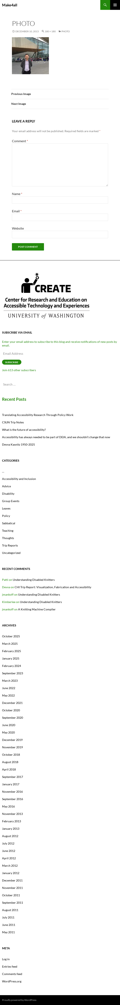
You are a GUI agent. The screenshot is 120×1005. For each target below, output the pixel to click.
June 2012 (8, 851)
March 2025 (10, 643)
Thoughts (8, 538)
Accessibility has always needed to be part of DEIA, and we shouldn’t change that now (56, 437)
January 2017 (10, 784)
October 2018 (11, 754)
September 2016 (12, 799)
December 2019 (12, 740)
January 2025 (10, 658)
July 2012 (8, 843)
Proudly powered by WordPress (19, 1000)
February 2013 (11, 821)
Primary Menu (115, 5)
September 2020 (12, 717)
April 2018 (9, 769)
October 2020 (11, 710)
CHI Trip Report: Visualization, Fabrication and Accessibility (53, 587)
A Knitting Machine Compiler (37, 609)
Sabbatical (8, 523)
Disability (8, 493)
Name (17, 194)
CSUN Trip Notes (13, 422)
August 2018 (10, 762)
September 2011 (12, 902)
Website (18, 228)
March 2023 (10, 680)
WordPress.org (11, 981)
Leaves (6, 508)
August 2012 (10, 836)
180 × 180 (50, 31)
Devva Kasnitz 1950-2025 (18, 444)
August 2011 (10, 910)
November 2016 (12, 791)
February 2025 (11, 651)
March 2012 (10, 865)
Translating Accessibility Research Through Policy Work (37, 415)
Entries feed (9, 966)
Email (17, 211)
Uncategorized (11, 552)
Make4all (9, 5)
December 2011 (12, 880)
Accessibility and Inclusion (19, 479)
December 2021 (12, 703)
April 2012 (9, 858)
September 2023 (12, 673)
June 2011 (8, 924)
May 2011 (8, 932)
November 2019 (12, 747)
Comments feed (12, 974)
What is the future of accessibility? (24, 429)
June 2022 (8, 688)
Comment (20, 141)
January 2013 (10, 828)
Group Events (10, 501)
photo (65, 31)
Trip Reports (10, 545)
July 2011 (8, 917)
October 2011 (11, 895)
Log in (6, 959)
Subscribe (11, 362)
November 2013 (12, 814)
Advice (6, 486)
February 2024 (11, 666)
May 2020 (8, 732)
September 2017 (12, 777)
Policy (6, 516)
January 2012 (10, 873)
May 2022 (8, 695)
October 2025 (11, 636)
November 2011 (12, 887)
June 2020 (8, 725)
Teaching (7, 530)
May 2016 (8, 806)
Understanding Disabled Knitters (34, 579)
